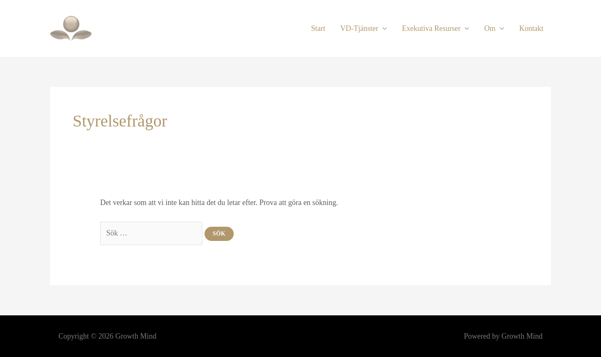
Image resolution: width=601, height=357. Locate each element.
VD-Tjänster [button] (363, 28)
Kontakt (531, 28)
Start (318, 28)
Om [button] (494, 28)
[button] (382, 28)
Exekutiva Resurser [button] (435, 28)
